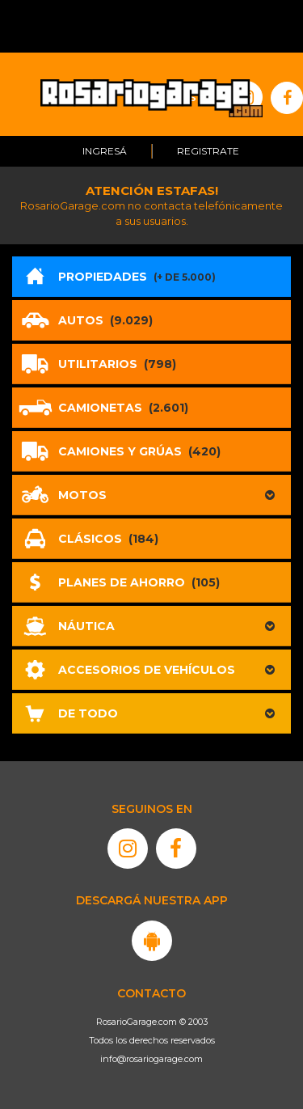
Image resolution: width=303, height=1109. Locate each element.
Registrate (208, 151)
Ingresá (104, 151)
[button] (151, 495)
